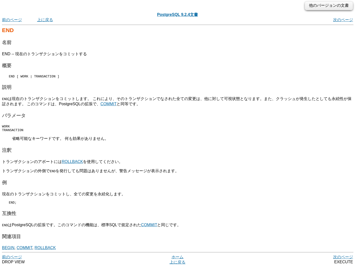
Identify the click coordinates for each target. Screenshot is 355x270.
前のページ (12, 20)
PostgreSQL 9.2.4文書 (177, 14)
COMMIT (109, 105)
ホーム (177, 260)
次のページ (343, 20)
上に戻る (45, 20)
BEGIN (8, 251)
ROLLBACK (72, 164)
